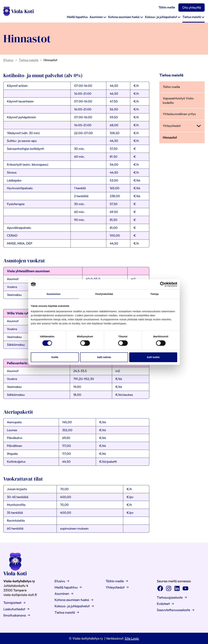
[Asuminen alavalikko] (105, 17)
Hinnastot (170, 137)
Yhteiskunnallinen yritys (179, 114)
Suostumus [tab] (54, 294)
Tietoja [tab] (154, 294)
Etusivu (8, 60)
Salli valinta (104, 357)
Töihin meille (171, 87)
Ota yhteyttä (191, 7)
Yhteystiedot (172, 126)
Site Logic (132, 638)
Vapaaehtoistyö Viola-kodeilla (179, 100)
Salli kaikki (153, 357)
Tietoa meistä (28, 60)
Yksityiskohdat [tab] (104, 294)
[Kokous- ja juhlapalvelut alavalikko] (179, 17)
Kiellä (54, 357)
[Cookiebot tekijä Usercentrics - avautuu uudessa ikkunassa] (162, 284)
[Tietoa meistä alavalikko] (203, 17)
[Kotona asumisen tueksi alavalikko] (141, 17)
